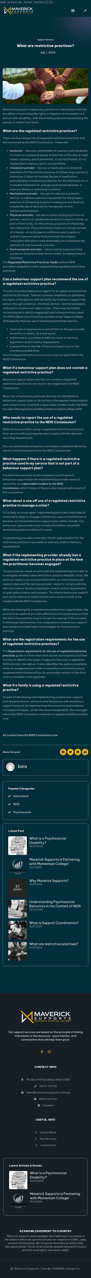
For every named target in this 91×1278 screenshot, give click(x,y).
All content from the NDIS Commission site (30, 735)
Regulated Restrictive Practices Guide (33, 262)
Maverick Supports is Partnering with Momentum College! (54, 861)
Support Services (45, 39)
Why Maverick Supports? (48, 881)
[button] (73, 10)
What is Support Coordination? (53, 923)
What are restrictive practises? (53, 944)
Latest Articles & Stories (25, 1165)
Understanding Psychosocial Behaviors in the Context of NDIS (55, 904)
